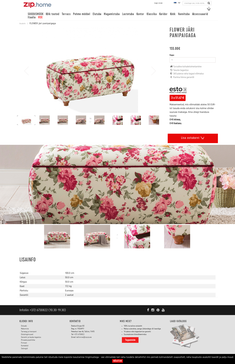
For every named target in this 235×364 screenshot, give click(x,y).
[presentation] (26, 80)
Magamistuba (112, 14)
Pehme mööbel (81, 14)
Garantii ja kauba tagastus (31, 337)
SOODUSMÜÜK (35, 14)
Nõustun (117, 361)
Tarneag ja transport (29, 331)
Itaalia (32, 17)
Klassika (152, 14)
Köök (173, 14)
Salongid (24, 348)
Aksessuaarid (200, 14)
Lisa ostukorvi (192, 137)
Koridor (163, 14)
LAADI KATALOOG (178, 321)
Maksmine (25, 329)
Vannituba (184, 14)
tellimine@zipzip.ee (84, 337)
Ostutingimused (27, 334)
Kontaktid (24, 346)
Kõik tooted (52, 14)
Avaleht (22, 23)
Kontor (140, 14)
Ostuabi (24, 326)
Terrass (66, 14)
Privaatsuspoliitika (28, 340)
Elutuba (97, 14)
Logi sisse (158, 3)
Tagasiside (130, 340)
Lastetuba (128, 14)
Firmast (24, 343)
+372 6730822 (39, 310)
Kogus (172, 55)
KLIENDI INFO (26, 321)
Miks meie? (126, 321)
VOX (40, 17)
